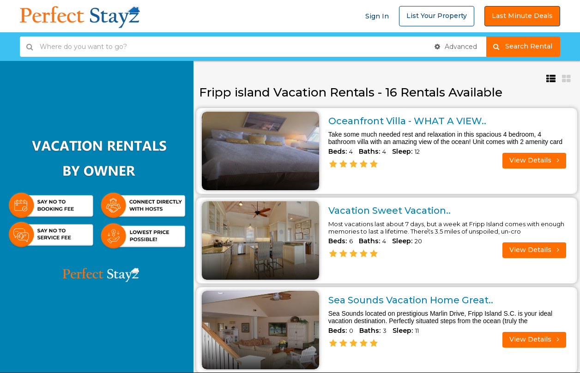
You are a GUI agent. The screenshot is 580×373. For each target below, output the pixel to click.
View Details (534, 160)
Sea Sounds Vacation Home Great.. (410, 300)
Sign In (377, 16)
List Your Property (436, 16)
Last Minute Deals (522, 16)
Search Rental (526, 46)
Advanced (456, 46)
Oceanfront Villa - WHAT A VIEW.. (407, 120)
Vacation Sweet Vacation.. (389, 210)
